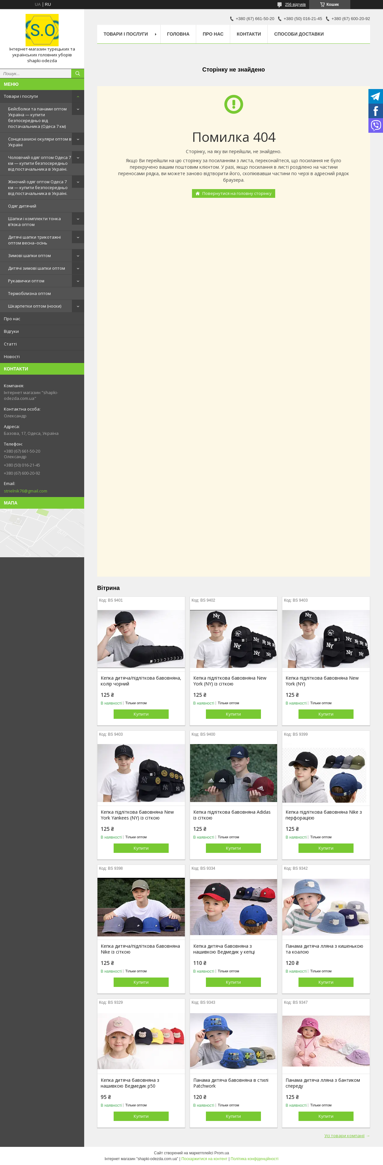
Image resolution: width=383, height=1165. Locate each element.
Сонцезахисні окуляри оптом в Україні (40, 142)
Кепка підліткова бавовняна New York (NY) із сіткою (229, 681)
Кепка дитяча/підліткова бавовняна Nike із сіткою (140, 949)
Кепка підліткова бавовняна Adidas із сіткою (232, 815)
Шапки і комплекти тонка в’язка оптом (34, 221)
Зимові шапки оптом (29, 255)
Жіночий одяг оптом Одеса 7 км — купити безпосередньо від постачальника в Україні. (38, 187)
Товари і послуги (21, 96)
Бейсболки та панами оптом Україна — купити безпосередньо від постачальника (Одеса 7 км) (37, 117)
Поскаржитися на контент (204, 1159)
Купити (141, 714)
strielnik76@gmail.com (25, 491)
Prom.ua (221, 1153)
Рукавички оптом (26, 281)
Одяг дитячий (22, 206)
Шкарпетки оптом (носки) (34, 306)
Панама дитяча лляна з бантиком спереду (323, 1083)
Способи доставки (299, 34)
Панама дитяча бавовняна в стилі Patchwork (230, 1083)
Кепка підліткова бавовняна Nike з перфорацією (324, 815)
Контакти (249, 34)
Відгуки (11, 331)
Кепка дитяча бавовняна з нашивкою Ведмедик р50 (130, 1083)
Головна (178, 34)
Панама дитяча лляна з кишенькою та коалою (324, 949)
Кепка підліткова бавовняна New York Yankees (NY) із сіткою (137, 815)
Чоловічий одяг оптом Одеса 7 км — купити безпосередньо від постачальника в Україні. (39, 163)
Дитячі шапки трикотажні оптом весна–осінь (34, 240)
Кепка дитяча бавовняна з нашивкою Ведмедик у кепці (224, 949)
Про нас (12, 319)
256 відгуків (295, 4)
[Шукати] (77, 73)
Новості (12, 356)
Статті (10, 344)
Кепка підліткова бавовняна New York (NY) (322, 681)
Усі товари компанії (344, 1135)
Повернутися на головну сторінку (237, 193)
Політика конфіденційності (254, 1159)
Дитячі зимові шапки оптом (36, 268)
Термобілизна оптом (29, 293)
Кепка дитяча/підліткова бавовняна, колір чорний (141, 681)
